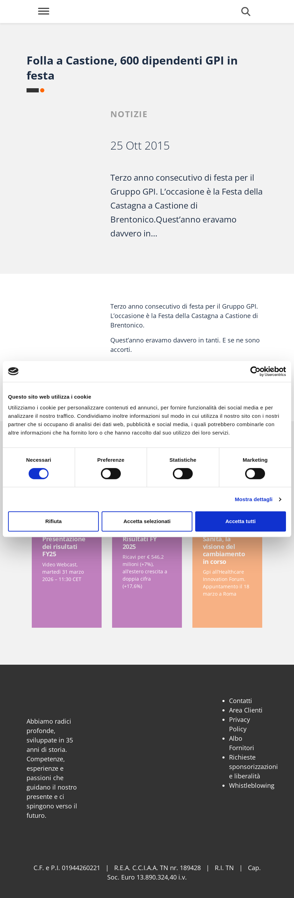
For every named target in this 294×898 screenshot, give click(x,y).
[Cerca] (245, 11)
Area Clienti (246, 710)
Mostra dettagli (253, 499)
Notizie (129, 114)
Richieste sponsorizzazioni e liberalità (253, 766)
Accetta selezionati (146, 521)
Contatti (240, 700)
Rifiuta (53, 521)
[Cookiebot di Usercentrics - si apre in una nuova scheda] (255, 371)
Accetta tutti (240, 521)
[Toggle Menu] (43, 11)
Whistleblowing (251, 785)
